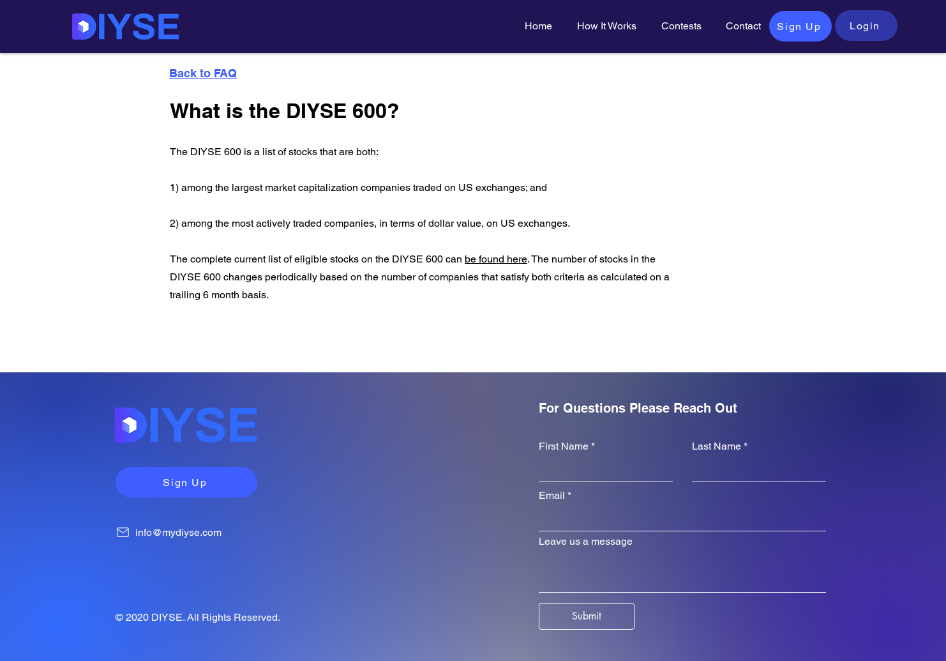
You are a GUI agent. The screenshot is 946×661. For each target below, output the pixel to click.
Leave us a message (586, 541)
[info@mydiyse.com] (201, 532)
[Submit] (586, 616)
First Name (564, 446)
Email (552, 495)
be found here (496, 259)
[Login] (866, 25)
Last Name (716, 446)
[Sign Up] (800, 26)
